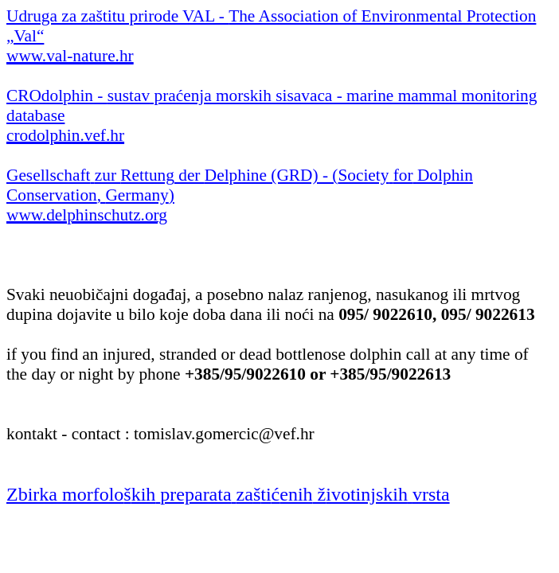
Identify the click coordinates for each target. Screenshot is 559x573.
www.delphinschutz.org (86, 214)
